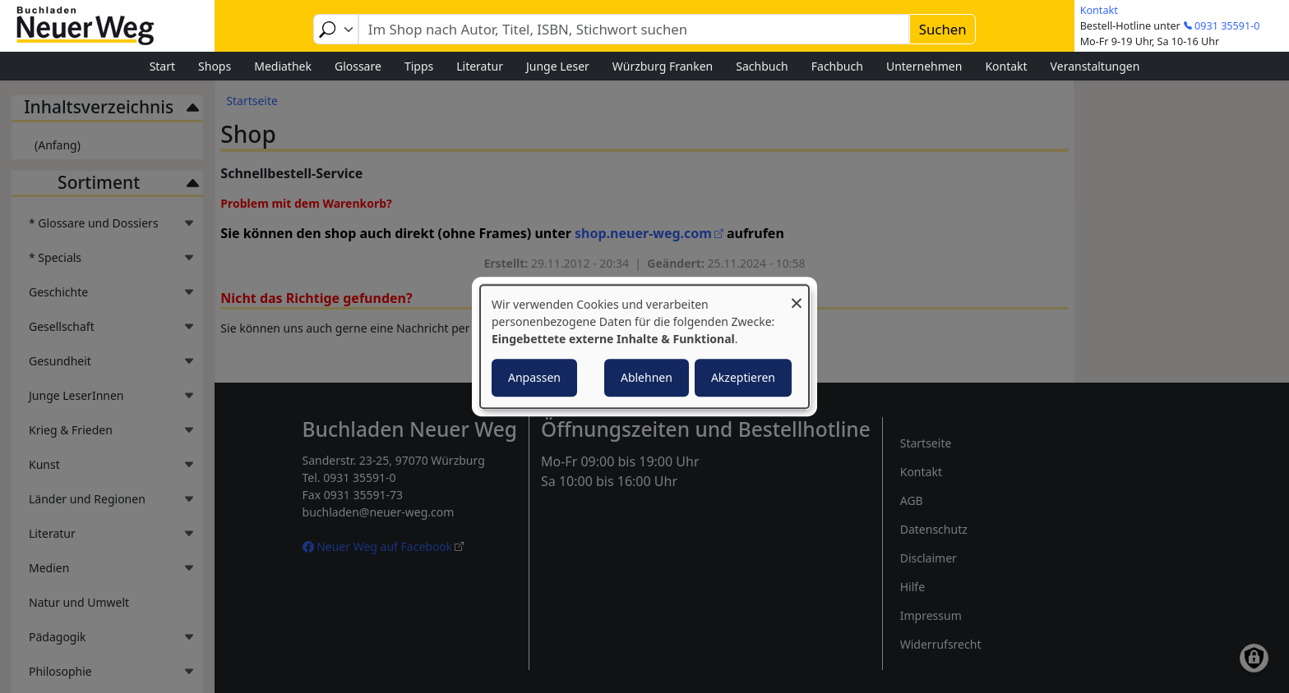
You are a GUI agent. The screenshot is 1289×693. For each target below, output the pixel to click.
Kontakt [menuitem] (1006, 66)
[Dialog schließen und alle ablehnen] (796, 295)
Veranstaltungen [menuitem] (1095, 66)
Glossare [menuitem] (358, 66)
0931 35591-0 (1226, 26)
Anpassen (534, 377)
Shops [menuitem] (214, 66)
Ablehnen (646, 377)
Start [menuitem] (162, 66)
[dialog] (644, 346)
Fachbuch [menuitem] (837, 66)
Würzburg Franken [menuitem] (662, 66)
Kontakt (1099, 10)
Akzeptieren (743, 377)
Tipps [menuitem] (418, 66)
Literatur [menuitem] (479, 66)
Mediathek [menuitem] (283, 66)
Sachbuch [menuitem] (762, 66)
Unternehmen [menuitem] (924, 66)
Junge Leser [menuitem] (557, 66)
